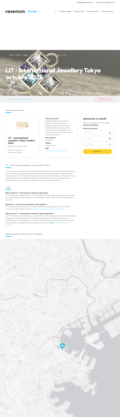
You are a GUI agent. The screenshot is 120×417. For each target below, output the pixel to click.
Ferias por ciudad (65, 11)
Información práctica (14, 99)
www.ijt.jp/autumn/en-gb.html (56, 151)
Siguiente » (97, 151)
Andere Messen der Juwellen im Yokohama (48, 209)
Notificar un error (104, 99)
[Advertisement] (60, 32)
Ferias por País (79, 11)
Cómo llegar (28, 99)
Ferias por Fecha (107, 11)
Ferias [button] (33, 11)
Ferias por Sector (93, 11)
